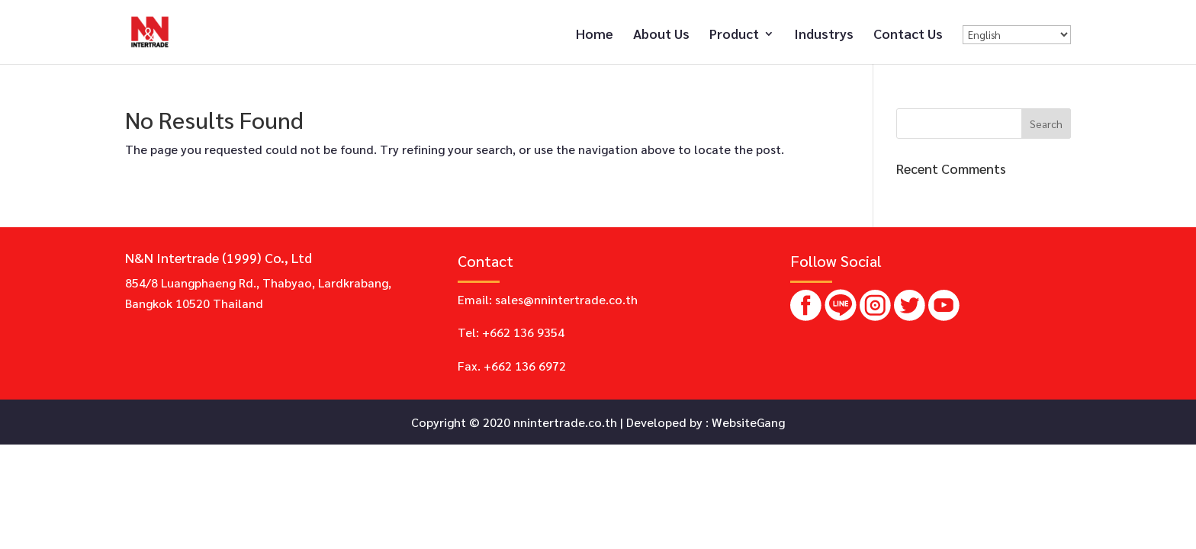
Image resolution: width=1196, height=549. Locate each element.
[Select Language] (1017, 34)
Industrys (824, 35)
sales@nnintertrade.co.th (566, 299)
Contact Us (908, 35)
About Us (661, 35)
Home (594, 35)
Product (734, 35)
